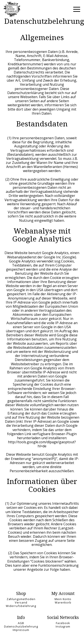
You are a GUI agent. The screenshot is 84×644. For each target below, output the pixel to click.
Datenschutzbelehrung (21, 626)
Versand (21, 602)
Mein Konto (63, 599)
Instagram (63, 626)
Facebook (63, 623)
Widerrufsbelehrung (21, 606)
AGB (21, 623)
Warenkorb (63, 602)
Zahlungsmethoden (21, 599)
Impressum (21, 630)
